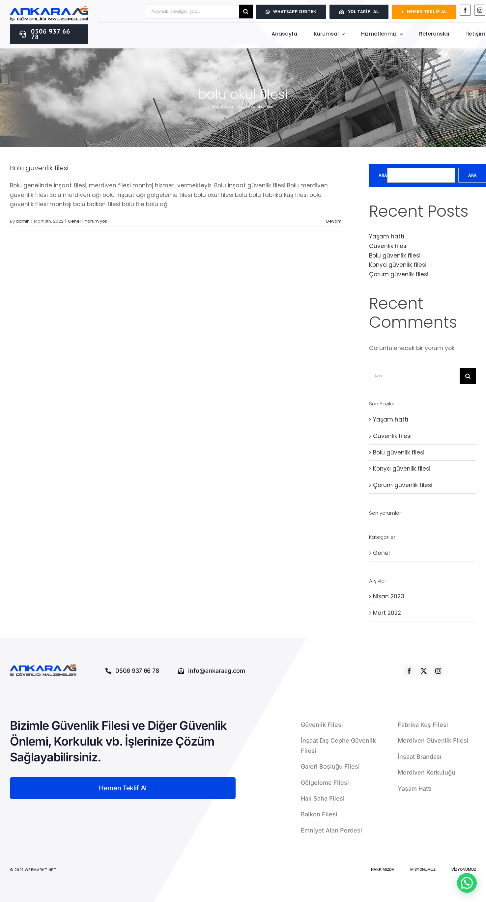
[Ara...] (414, 376)
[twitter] (423, 670)
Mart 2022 (387, 613)
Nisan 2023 (388, 596)
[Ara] (246, 11)
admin (23, 221)
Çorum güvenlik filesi (398, 274)
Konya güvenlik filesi (397, 265)
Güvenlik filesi (388, 246)
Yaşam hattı (386, 236)
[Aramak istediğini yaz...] (192, 11)
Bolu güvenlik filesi (39, 168)
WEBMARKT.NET (41, 869)
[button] (467, 883)
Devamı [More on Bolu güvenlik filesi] (334, 221)
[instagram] (479, 10)
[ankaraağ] (49, 9)
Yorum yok (96, 221)
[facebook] (465, 10)
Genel (74, 221)
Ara (383, 175)
